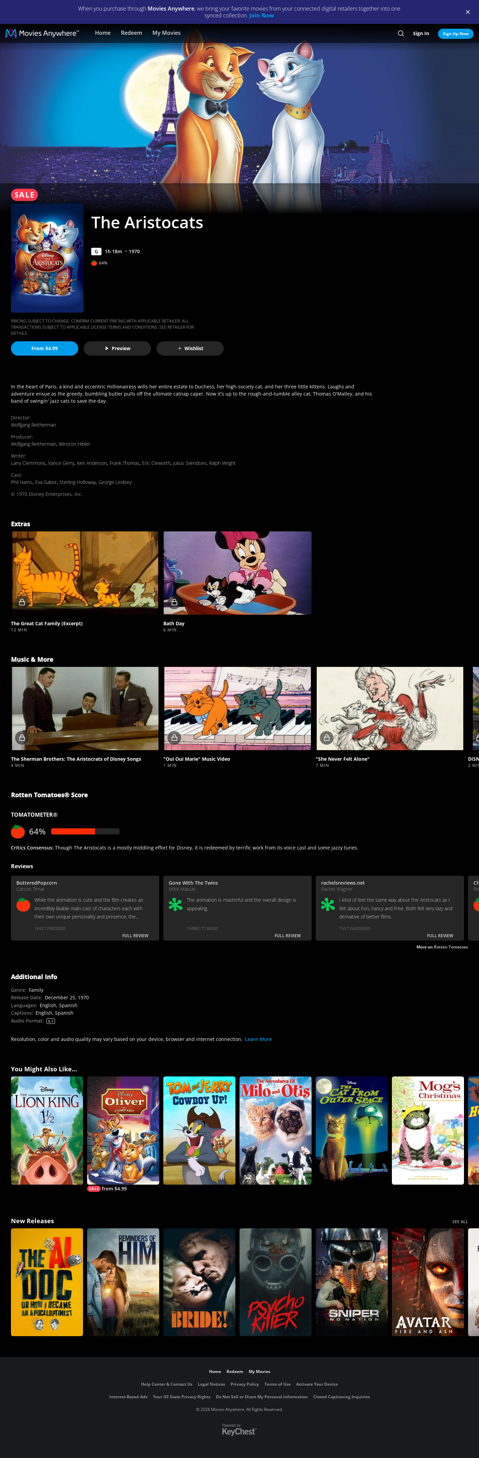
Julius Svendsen (189, 463)
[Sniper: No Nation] (352, 1282)
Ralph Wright (222, 463)
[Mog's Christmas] (428, 1130)
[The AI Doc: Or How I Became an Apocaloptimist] (47, 1282)
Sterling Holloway (77, 482)
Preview (118, 348)
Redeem (131, 33)
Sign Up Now (456, 34)
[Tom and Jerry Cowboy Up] (199, 1130)
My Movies (166, 33)
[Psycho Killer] (276, 1282)
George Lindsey (115, 482)
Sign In (421, 33)
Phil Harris (21, 482)
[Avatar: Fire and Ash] (428, 1282)
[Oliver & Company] (123, 1134)
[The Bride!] (199, 1282)
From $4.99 (44, 348)
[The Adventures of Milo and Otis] (276, 1130)
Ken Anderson (92, 463)
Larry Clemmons (28, 463)
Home (103, 33)
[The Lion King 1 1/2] (47, 1130)
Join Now (261, 15)
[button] (85, 573)
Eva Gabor (46, 482)
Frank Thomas (124, 463)
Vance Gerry (61, 463)
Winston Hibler (74, 444)
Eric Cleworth (156, 463)
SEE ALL (460, 1222)
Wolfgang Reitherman (33, 424)
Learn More (258, 1039)
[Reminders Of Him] (123, 1282)
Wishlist (190, 348)
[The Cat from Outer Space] (352, 1130)
